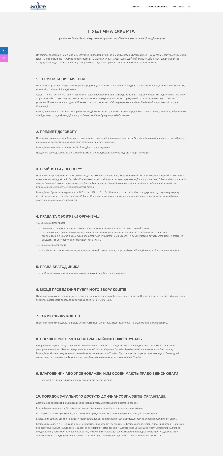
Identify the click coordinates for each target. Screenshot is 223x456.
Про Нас (136, 6)
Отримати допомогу (157, 6)
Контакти (178, 6)
